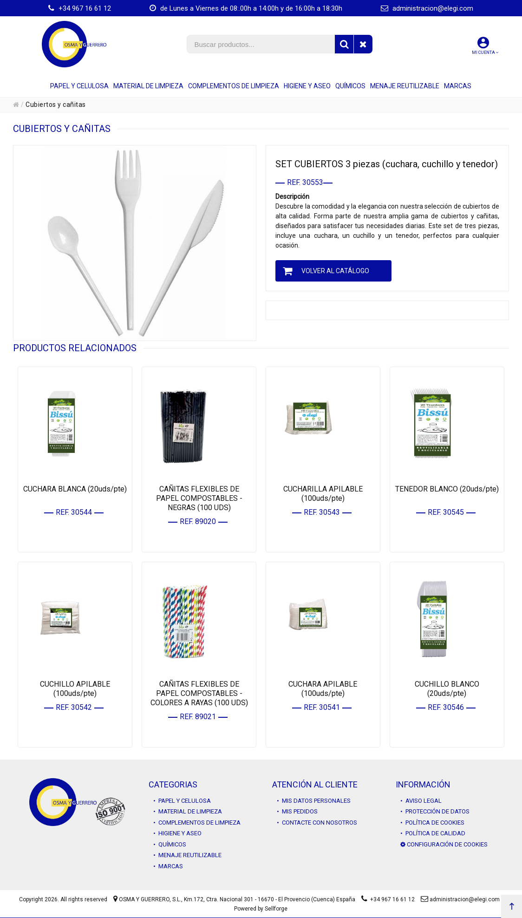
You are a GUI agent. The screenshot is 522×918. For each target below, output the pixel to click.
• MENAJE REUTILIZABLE (187, 855)
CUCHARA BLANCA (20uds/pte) (75, 489)
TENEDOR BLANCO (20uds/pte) (447, 489)
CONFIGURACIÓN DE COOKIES (444, 844)
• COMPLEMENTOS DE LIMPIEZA (197, 822)
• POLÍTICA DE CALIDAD (432, 833)
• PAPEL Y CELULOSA (182, 800)
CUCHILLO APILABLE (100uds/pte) (75, 689)
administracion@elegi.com (427, 8)
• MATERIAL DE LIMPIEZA (187, 811)
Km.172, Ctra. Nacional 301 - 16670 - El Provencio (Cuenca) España (269, 899)
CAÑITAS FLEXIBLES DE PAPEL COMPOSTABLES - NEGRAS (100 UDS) (199, 498)
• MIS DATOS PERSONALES (314, 800)
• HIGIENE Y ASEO (177, 833)
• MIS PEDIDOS (297, 811)
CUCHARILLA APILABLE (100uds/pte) (323, 494)
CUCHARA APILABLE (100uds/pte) (322, 689)
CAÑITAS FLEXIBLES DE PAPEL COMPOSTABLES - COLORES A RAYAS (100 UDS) (199, 693)
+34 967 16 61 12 (79, 8)
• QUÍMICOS (169, 844)
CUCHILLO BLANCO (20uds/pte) (447, 689)
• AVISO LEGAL (421, 800)
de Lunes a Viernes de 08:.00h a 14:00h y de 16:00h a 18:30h (246, 8)
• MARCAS (168, 866)
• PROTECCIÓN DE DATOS (435, 811)
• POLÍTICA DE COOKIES (432, 822)
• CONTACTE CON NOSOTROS (317, 822)
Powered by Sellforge (260, 908)
